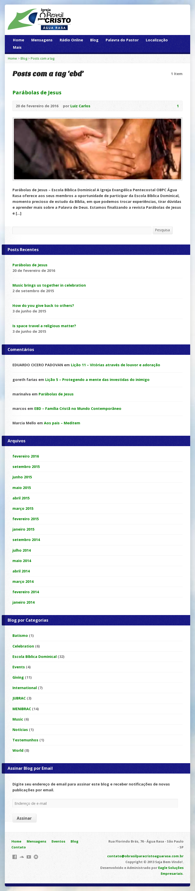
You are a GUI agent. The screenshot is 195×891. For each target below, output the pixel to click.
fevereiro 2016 (25, 456)
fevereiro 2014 (25, 591)
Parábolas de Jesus (36, 92)
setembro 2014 (26, 539)
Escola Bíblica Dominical (34, 656)
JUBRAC (19, 698)
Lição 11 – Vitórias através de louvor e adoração (115, 364)
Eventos (58, 841)
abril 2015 (21, 498)
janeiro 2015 (23, 529)
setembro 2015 (26, 466)
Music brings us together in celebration (49, 285)
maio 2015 (21, 487)
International (24, 687)
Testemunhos (25, 740)
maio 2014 (21, 560)
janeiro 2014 (23, 602)
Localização (157, 40)
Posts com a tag (42, 58)
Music (17, 719)
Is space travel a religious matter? (44, 325)
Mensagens (42, 40)
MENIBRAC (21, 708)
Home (18, 40)
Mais (17, 47)
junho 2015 (22, 477)
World (17, 750)
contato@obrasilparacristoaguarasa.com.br (145, 856)
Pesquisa (162, 230)
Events (18, 667)
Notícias (20, 729)
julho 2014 (21, 550)
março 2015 (23, 508)
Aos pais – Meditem (62, 423)
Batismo (20, 635)
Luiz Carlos (80, 105)
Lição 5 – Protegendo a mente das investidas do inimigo (97, 379)
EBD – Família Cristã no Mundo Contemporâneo (77, 408)
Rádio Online (71, 40)
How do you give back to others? (43, 305)
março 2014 (23, 581)
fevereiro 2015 (25, 518)
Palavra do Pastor (122, 40)
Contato (18, 847)
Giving (18, 677)
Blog (94, 40)
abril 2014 (21, 571)
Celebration (23, 646)
